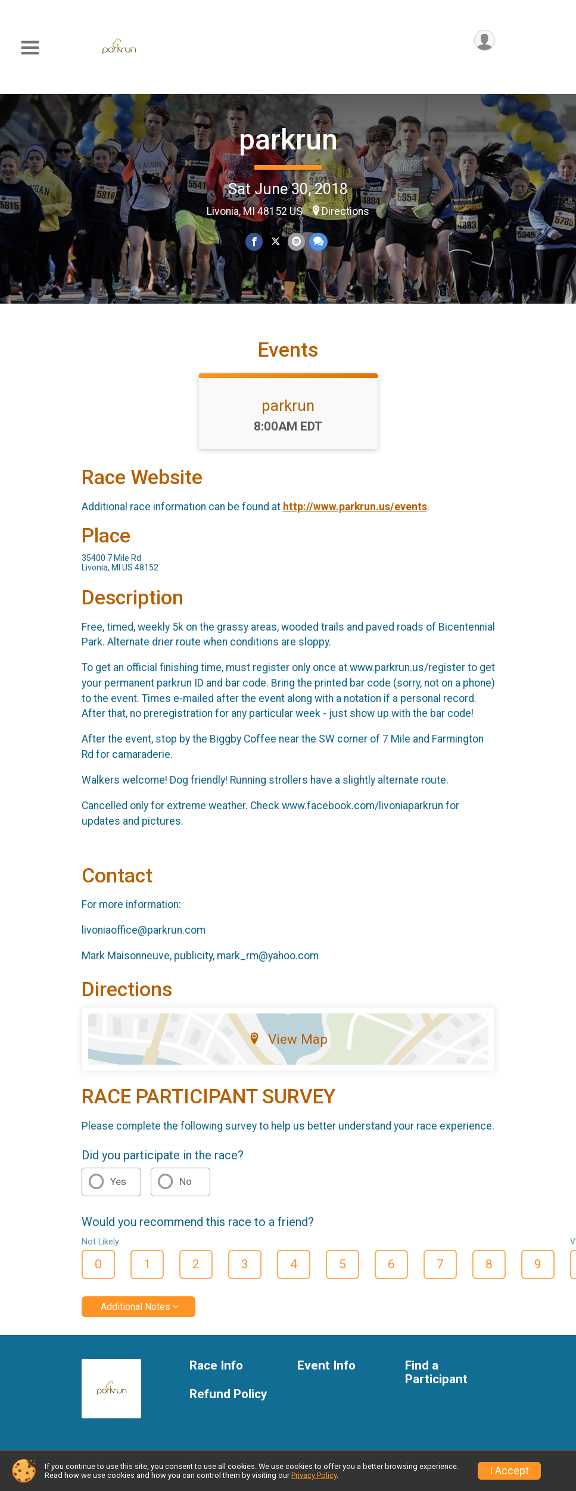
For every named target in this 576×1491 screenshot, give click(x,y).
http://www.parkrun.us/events (355, 523)
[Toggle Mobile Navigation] (30, 48)
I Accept (509, 1471)
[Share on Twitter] (275, 242)
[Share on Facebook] (254, 242)
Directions (345, 211)
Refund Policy (228, 1411)
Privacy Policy (314, 1475)
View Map (288, 1055)
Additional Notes (135, 1322)
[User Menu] (484, 41)
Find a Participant (436, 1389)
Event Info (326, 1382)
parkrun (288, 140)
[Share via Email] (296, 242)
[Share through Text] (318, 242)
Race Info (216, 1382)
